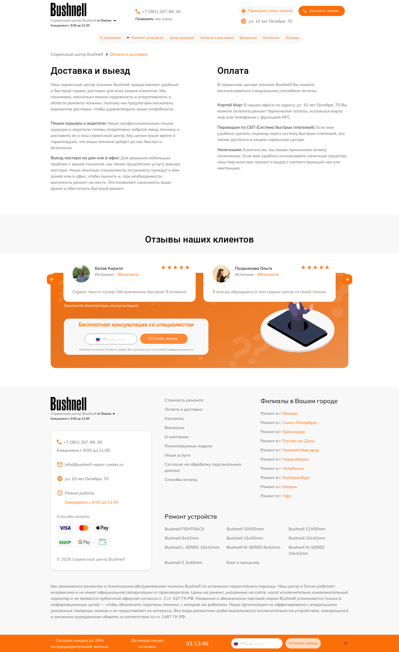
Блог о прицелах (243, 562)
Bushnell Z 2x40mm (183, 562)
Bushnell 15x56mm (244, 538)
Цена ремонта (181, 37)
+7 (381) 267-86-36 (161, 11)
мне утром (153, 19)
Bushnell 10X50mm (245, 528)
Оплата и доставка (217, 37)
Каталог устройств (147, 37)
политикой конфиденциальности (172, 349)
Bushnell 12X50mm (307, 528)
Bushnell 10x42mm (307, 538)
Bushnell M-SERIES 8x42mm (253, 547)
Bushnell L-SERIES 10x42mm (192, 547)
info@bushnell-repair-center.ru (90, 464)
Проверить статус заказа (266, 10)
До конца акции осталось (147, 643)
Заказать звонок (321, 10)
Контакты (271, 37)
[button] (52, 279)
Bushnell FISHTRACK (184, 528)
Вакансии (248, 37)
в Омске (106, 20)
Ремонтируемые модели (188, 445)
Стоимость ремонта (184, 400)
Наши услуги (177, 455)
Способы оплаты (181, 479)
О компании (110, 37)
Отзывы (292, 37)
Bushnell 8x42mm (182, 538)
